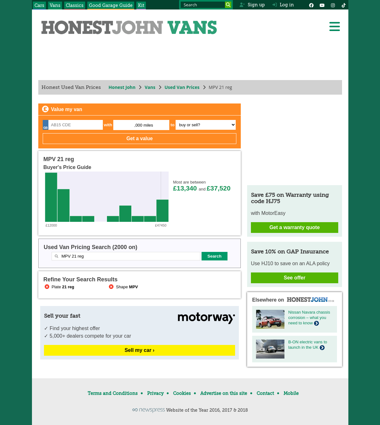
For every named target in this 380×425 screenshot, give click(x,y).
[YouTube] (322, 4)
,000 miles (143, 125)
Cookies (182, 393)
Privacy (155, 393)
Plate (58, 286)
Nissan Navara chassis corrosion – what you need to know (309, 317)
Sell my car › (139, 350)
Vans (55, 5)
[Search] (228, 5)
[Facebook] (311, 4)
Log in (283, 4)
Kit (141, 5)
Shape (123, 286)
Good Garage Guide (111, 5)
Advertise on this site (223, 393)
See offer (294, 277)
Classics (75, 5)
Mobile (291, 393)
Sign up (252, 4)
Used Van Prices (181, 87)
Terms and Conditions (113, 393)
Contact (265, 393)
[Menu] (334, 27)
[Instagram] (333, 4)
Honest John (122, 87)
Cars (39, 5)
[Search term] (206, 4)
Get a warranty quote (294, 227)
